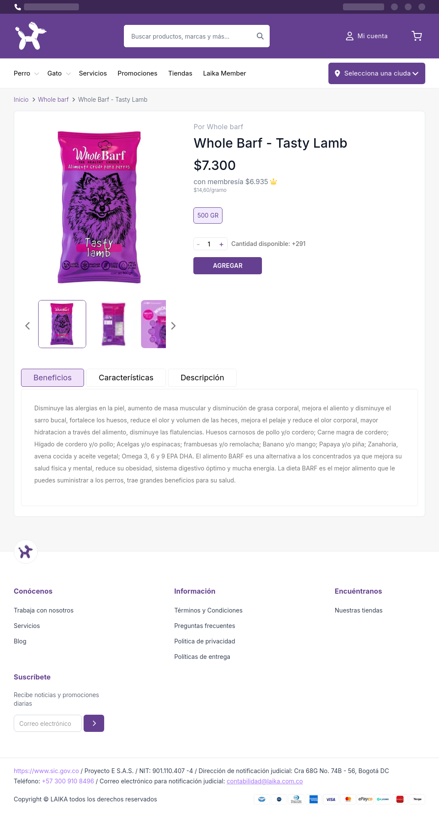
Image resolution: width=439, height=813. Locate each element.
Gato (55, 73)
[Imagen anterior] (28, 326)
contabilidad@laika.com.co (265, 781)
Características (126, 377)
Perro (22, 73)
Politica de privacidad (204, 641)
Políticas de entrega (202, 656)
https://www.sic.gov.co (46, 770)
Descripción (202, 377)
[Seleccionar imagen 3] (165, 324)
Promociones (137, 73)
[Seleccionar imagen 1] (62, 324)
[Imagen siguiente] (173, 326)
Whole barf (53, 99)
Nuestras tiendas (359, 610)
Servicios (93, 73)
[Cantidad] (208, 244)
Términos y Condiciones (208, 610)
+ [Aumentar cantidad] (221, 244)
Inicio (21, 99)
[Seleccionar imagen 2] (114, 324)
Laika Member (224, 73)
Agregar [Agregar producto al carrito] (228, 265)
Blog (20, 641)
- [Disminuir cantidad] (198, 244)
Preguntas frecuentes (204, 625)
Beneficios (52, 377)
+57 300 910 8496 (68, 781)
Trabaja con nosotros (44, 610)
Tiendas (180, 73)
